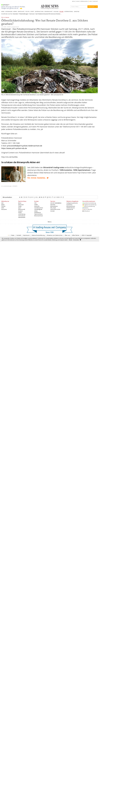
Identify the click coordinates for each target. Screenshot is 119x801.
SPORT (32, 11)
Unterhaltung (21, 214)
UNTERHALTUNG (39, 11)
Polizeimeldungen (23, 14)
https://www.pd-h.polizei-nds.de (14, 148)
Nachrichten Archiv (55, 209)
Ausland (20, 211)
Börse (19, 203)
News (12, 235)
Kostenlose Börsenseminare (70, 205)
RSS (90, 1)
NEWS (2, 11)
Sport (19, 208)
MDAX (3, 204)
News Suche (91, 6)
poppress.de (69, 209)
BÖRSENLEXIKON (84, 1)
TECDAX (3, 206)
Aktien (36, 211)
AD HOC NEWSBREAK (55, 203)
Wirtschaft (21, 204)
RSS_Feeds (53, 208)
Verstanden (76, 240)
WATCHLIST (95, 1)
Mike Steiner (75, 235)
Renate (7, 17)
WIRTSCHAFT (21, 11)
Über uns (67, 235)
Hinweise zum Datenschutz (55, 235)
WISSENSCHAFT (48, 11)
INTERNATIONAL (68, 11)
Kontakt (52, 211)
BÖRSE (15, 11)
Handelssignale (38, 209)
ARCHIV (73, 1)
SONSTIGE (76, 11)
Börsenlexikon (7, 197)
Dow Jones (4, 209)
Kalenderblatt (21, 217)
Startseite (15, 14)
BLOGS (77, 1)
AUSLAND (56, 11)
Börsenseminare (38, 216)
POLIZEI (61, 11)
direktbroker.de (70, 208)
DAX (2, 203)
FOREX (36, 204)
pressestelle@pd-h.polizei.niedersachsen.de (24, 146)
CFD (35, 203)
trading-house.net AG (72, 203)
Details (70, 240)
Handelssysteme (38, 208)
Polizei (20, 212)
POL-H (3, 17)
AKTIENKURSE (9, 11)
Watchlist (52, 204)
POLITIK (27, 11)
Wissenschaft (21, 209)
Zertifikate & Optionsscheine (38, 213)
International (21, 216)
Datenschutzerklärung (38, 235)
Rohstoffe (36, 206)
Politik (19, 206)
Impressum (26, 235)
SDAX (2, 208)
